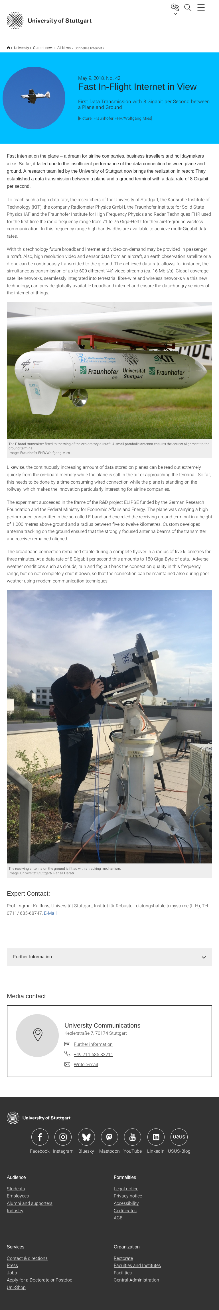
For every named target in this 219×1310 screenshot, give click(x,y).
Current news (40, 46)
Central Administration (136, 1276)
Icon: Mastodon (109, 1133)
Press (12, 1261)
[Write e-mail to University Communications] (81, 1060)
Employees (18, 1192)
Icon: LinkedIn (156, 1133)
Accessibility (126, 1199)
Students (16, 1185)
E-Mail (50, 909)
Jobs (12, 1269)
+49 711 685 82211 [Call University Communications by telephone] (93, 1051)
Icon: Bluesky (86, 1133)
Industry (15, 1207)
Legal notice (126, 1185)
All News (61, 46)
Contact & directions (27, 1254)
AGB (118, 1214)
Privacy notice (128, 1192)
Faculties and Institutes (137, 1261)
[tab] (109, 953)
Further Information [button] (32, 953)
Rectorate (123, 1254)
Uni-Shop (16, 1283)
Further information (93, 1040)
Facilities (123, 1269)
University (18, 46)
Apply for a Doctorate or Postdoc (39, 1276)
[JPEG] (109, 366)
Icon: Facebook (39, 1133)
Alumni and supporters (29, 1199)
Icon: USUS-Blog (179, 1133)
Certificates (125, 1207)
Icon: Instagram (63, 1133)
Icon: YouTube (132, 1133)
